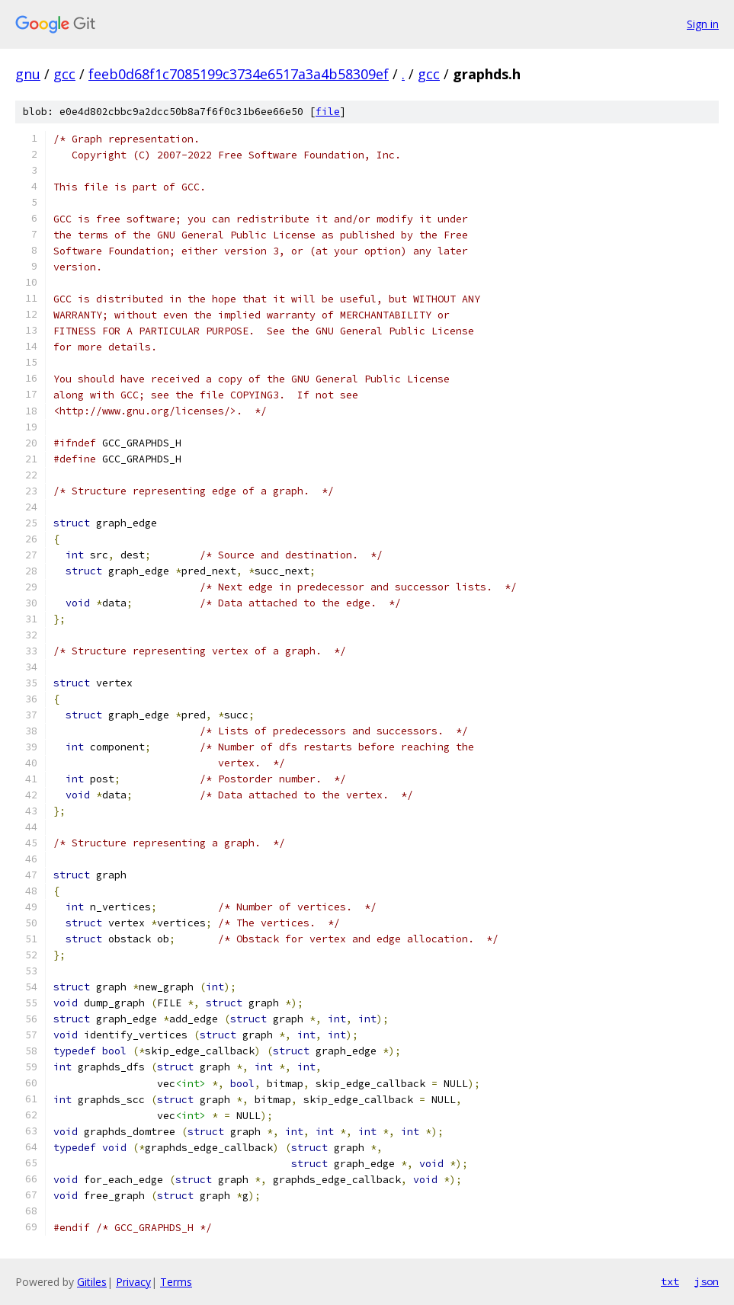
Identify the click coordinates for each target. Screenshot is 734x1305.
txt (670, 1281)
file (328, 111)
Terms (176, 1282)
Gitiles (92, 1282)
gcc (64, 74)
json (706, 1281)
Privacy (133, 1282)
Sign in (703, 24)
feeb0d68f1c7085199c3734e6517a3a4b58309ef (238, 74)
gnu (27, 74)
